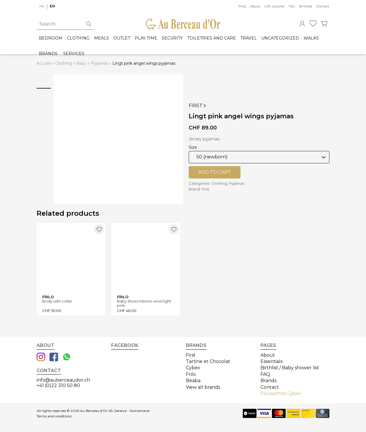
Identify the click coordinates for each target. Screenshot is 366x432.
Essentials (271, 361)
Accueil (44, 63)
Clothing (78, 38)
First (198, 105)
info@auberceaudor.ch (63, 380)
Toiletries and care (211, 38)
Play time (146, 38)
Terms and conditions (54, 416)
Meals (101, 38)
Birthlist (305, 6)
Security (172, 38)
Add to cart (214, 172)
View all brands (203, 387)
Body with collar (57, 301)
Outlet (122, 38)
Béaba (193, 380)
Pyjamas (99, 63)
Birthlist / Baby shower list (289, 367)
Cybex (193, 367)
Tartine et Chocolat (208, 361)
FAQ (242, 6)
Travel (248, 38)
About (255, 6)
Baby (81, 63)
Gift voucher (274, 6)
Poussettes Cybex (280, 393)
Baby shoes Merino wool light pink (144, 303)
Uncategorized (280, 38)
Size (193, 147)
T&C (292, 6)
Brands (48, 53)
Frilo (191, 374)
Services (73, 53)
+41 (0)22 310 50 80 (58, 385)
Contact (322, 6)
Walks (311, 38)
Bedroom (50, 38)
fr (41, 6)
